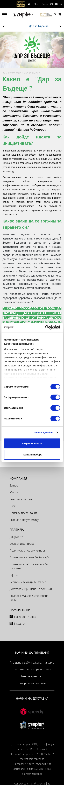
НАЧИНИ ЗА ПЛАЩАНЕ (32, 653)
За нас (14, 485)
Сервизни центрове (22, 544)
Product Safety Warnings (24, 520)
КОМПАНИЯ (18, 478)
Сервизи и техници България (28, 582)
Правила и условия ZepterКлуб (29, 557)
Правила (17, 530)
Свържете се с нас (21, 499)
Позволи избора (32, 454)
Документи (16, 537)
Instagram (20, 623)
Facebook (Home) (25, 617)
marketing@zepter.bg (32, 758)
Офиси (14, 575)
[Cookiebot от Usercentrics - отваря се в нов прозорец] (45, 327)
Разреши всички (32, 443)
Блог (12, 506)
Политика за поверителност (27, 550)
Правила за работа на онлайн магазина (29, 566)
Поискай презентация (23, 513)
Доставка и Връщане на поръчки (31, 589)
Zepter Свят (14, 73)
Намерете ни (20, 610)
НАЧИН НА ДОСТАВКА (32, 698)
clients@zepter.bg (32, 773)
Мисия (14, 492)
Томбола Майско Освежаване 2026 (29, 598)
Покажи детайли (43, 432)
